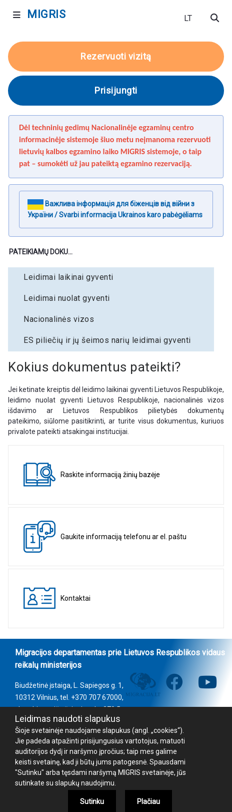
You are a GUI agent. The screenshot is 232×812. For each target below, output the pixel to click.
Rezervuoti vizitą (116, 56)
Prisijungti (116, 90)
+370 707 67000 (96, 697)
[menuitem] (111, 277)
